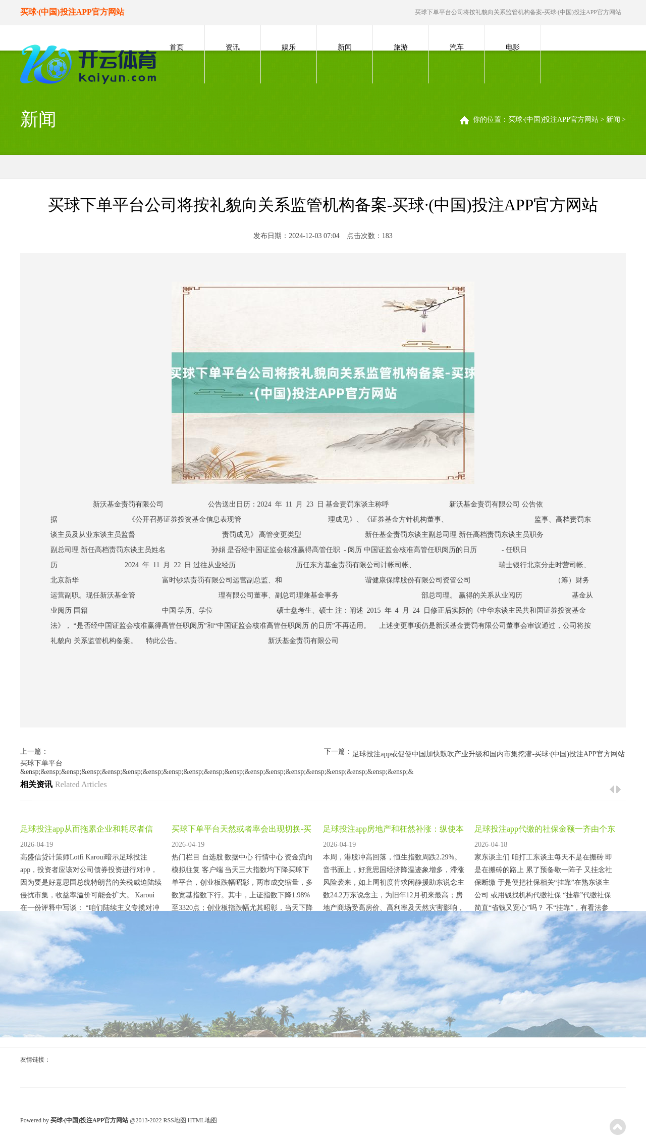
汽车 (457, 47)
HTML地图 (202, 1120)
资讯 (233, 47)
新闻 (345, 47)
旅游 (401, 47)
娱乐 (289, 47)
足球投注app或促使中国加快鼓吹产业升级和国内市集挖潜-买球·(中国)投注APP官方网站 (488, 754)
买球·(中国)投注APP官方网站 (553, 119)
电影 (513, 47)
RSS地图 (174, 1120)
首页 (177, 47)
